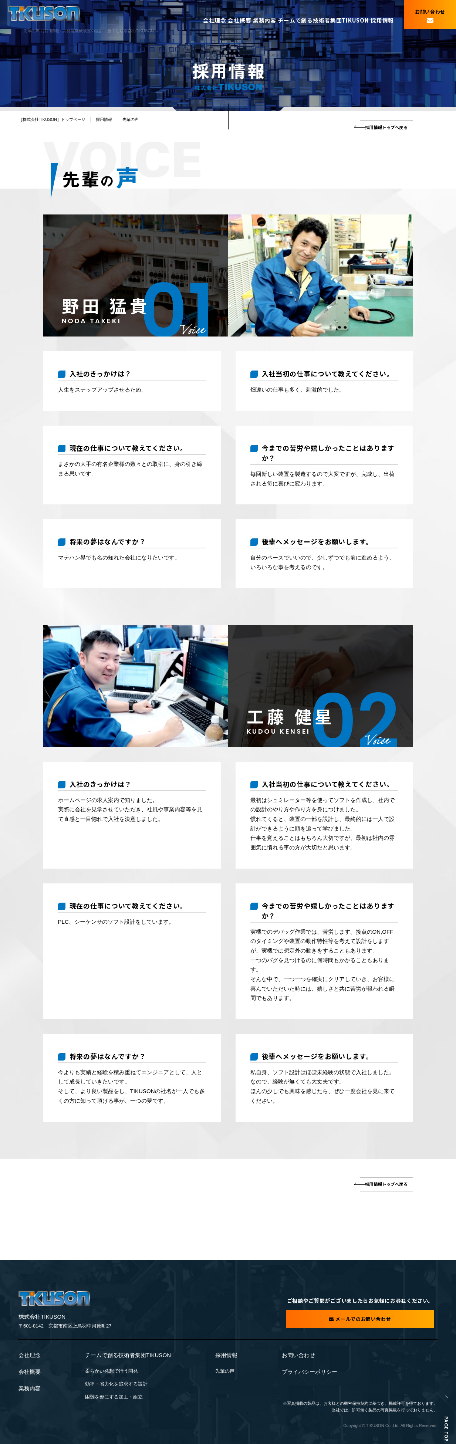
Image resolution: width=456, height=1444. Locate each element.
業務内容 (259, 16)
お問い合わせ (298, 1356)
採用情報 (379, 16)
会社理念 (198, 16)
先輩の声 (224, 1370)
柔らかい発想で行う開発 (111, 1370)
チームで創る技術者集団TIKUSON (319, 16)
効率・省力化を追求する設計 (116, 1381)
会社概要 (228, 16)
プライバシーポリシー (309, 1371)
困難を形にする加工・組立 (114, 1393)
